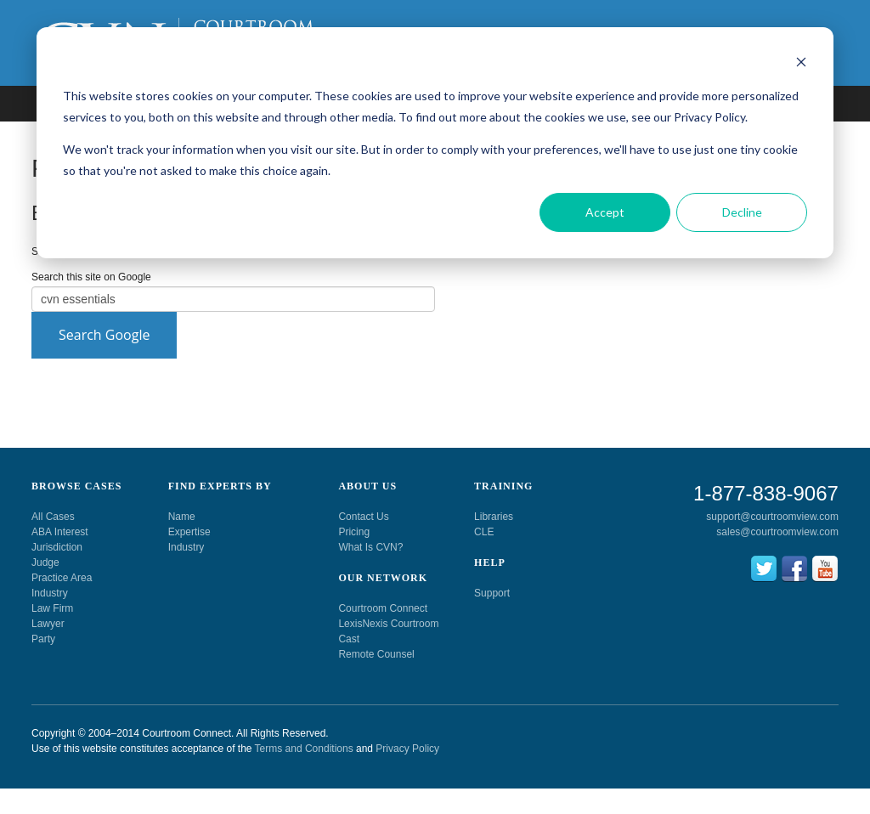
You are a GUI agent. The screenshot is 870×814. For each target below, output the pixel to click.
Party (43, 639)
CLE (484, 532)
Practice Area (61, 578)
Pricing (354, 532)
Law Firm (52, 608)
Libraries (493, 517)
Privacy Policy (407, 749)
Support (492, 593)
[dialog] (435, 142)
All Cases (53, 517)
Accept (604, 212)
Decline (742, 212)
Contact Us (363, 517)
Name (181, 517)
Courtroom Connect (382, 608)
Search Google (104, 334)
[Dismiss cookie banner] (801, 64)
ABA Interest (59, 532)
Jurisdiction (56, 547)
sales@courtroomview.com (777, 532)
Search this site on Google (91, 277)
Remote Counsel (376, 654)
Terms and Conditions (304, 749)
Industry (49, 593)
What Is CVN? (370, 547)
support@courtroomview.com (772, 517)
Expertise (189, 532)
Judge (45, 562)
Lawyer (48, 624)
